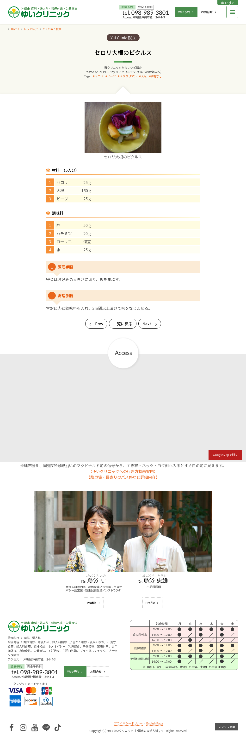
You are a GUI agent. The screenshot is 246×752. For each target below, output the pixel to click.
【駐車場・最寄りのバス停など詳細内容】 (123, 477)
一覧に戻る (122, 324)
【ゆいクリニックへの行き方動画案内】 (123, 471)
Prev (96, 324)
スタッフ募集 (226, 727)
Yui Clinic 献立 (123, 37)
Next (149, 324)
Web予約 (186, 12)
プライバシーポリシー (128, 723)
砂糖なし (156, 76)
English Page (154, 723)
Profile (94, 603)
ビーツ (111, 76)
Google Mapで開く (225, 455)
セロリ (99, 76)
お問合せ (209, 12)
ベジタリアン (128, 76)
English (227, 2)
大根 (144, 76)
